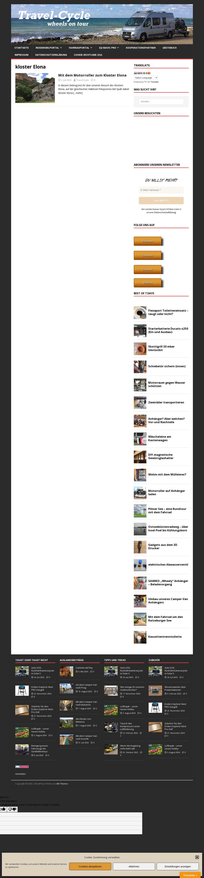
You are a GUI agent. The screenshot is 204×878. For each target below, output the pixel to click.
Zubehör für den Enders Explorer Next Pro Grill (42, 709)
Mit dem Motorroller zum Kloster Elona (92, 75)
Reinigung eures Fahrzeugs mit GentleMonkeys (39, 748)
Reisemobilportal (47, 47)
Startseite (21, 47)
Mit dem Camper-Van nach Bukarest (86, 703)
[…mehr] (77, 93)
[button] (197, 857)
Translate (151, 82)
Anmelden (20, 773)
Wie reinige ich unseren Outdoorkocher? (132, 688)
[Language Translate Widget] (146, 78)
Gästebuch (170, 47)
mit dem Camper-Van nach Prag (86, 686)
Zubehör (154, 660)
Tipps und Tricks (115, 660)
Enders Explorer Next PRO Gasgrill (42, 688)
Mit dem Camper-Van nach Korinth (86, 737)
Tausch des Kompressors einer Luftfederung (130, 726)
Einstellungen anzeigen (178, 866)
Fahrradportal (79, 47)
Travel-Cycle (82, 80)
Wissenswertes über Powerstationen (175, 688)
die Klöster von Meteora (83, 720)
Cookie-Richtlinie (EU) (88, 54)
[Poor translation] (12, 809)
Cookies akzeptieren (90, 866)
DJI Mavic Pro (107, 47)
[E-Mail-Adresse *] (161, 190)
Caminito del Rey (84, 667)
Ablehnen (134, 866)
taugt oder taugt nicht (31, 660)
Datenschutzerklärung (51, 54)
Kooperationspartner (141, 47)
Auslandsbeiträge (72, 660)
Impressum (21, 54)
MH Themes (62, 783)
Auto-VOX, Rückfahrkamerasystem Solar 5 (42, 670)
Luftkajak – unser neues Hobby (40, 730)
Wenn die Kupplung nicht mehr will (130, 747)
